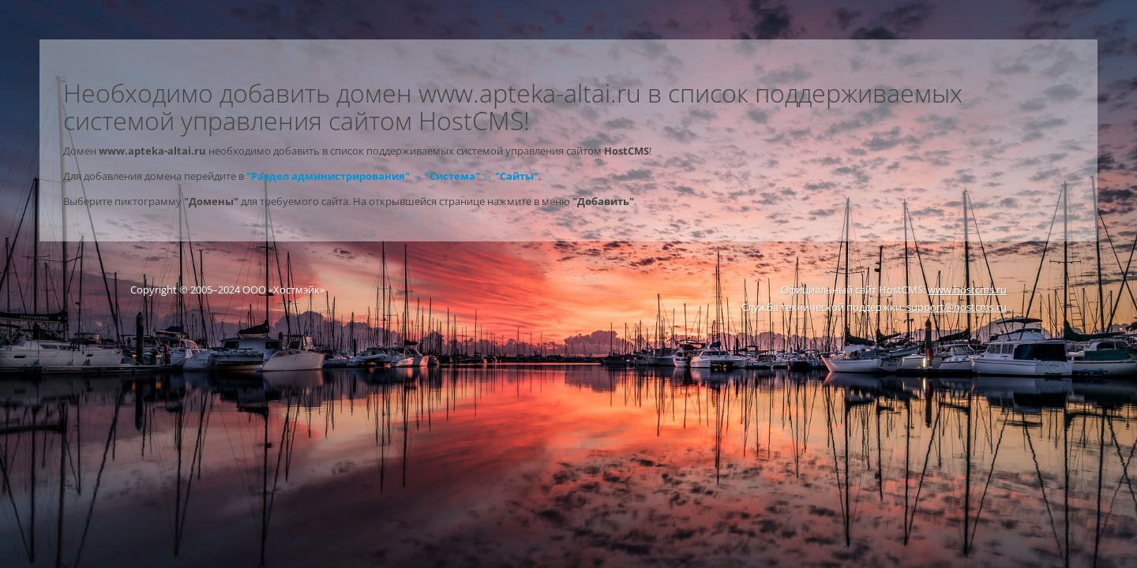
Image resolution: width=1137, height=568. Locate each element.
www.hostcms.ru (967, 289)
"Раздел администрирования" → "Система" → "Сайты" (392, 176)
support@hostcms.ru (956, 307)
